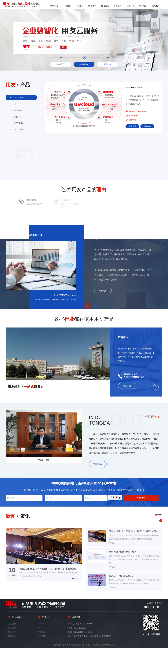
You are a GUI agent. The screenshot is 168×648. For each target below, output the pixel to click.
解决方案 (105, 6)
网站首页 (54, 6)
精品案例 (92, 6)
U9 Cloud (42, 623)
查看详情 (132, 126)
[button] (156, 387)
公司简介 (67, 6)
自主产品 (130, 6)
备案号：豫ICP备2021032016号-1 (100, 645)
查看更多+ (97, 464)
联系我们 (156, 6)
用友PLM (42, 636)
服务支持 (118, 6)
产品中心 (79, 6)
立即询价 (147, 126)
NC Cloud (42, 632)
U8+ (40, 628)
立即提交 (140, 498)
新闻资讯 (143, 6)
